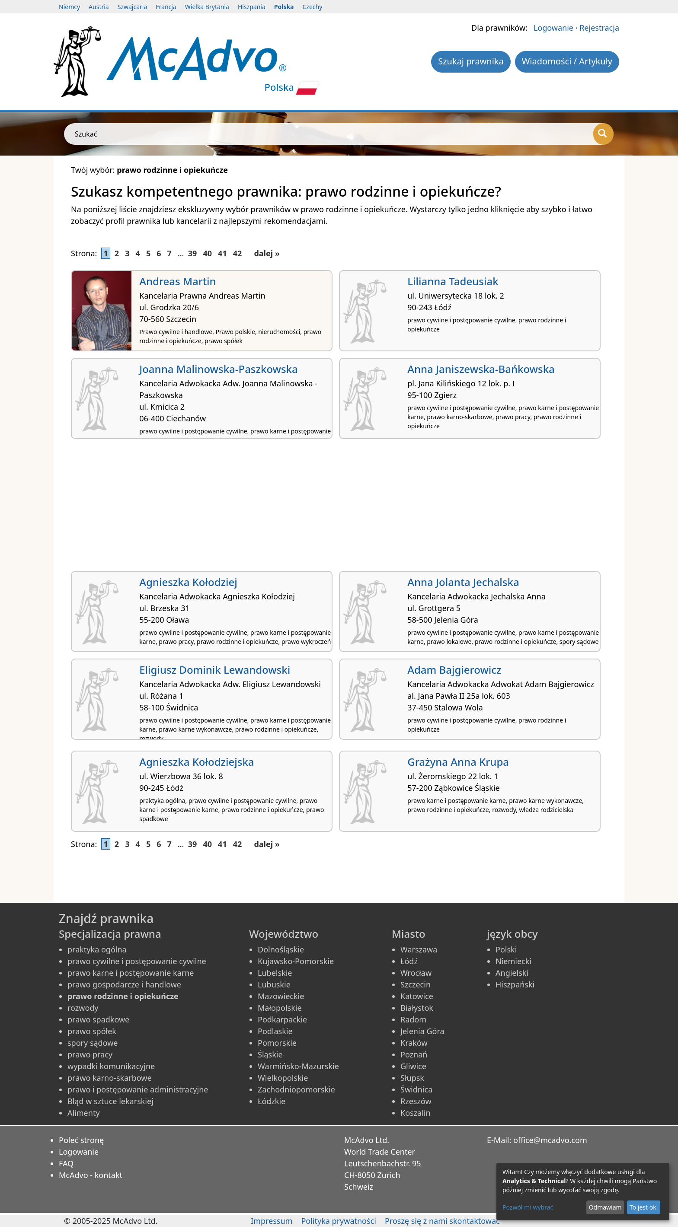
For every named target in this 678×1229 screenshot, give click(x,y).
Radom (413, 1019)
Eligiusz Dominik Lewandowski (214, 669)
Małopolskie (280, 1008)
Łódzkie (271, 1101)
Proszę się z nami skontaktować (442, 1221)
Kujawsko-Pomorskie (296, 961)
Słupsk (412, 1078)
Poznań (413, 1054)
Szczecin (415, 984)
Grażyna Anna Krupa (458, 762)
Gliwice (413, 1066)
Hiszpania (251, 7)
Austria (99, 7)
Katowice (416, 996)
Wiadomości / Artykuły (567, 61)
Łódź (409, 961)
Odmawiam (605, 1207)
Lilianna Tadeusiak (452, 281)
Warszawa (418, 949)
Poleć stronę (81, 1140)
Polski (506, 949)
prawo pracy (89, 1054)
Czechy (313, 7)
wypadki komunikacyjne (111, 1066)
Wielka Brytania (207, 7)
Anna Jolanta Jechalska (463, 582)
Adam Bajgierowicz (454, 669)
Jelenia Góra (422, 1031)
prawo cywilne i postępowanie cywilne (136, 961)
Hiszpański (515, 984)
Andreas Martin (177, 281)
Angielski (512, 973)
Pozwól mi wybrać (527, 1207)
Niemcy (69, 7)
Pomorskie (277, 1043)
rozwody (83, 1008)
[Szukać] (603, 134)
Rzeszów (416, 1101)
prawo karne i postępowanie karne (130, 973)
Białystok (416, 1008)
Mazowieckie (281, 996)
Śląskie (270, 1054)
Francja (166, 7)
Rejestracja (599, 27)
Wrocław (416, 973)
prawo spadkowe (98, 1019)
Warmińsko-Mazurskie (298, 1066)
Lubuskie (274, 984)
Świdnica (416, 1089)
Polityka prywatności (338, 1221)
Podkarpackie (282, 1019)
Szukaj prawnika (471, 61)
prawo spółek (91, 1031)
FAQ (66, 1163)
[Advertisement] (330, 508)
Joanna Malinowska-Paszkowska (218, 369)
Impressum (271, 1221)
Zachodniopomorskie (296, 1089)
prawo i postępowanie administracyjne (137, 1089)
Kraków (414, 1043)
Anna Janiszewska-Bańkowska (481, 369)
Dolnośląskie (281, 949)
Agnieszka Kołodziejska (196, 762)
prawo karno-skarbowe (109, 1078)
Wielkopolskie (283, 1078)
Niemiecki (513, 961)
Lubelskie (275, 973)
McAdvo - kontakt (90, 1175)
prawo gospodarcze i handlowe (124, 984)
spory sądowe (92, 1043)
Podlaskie (275, 1031)
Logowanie (553, 27)
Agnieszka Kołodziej (188, 582)
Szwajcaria (132, 7)
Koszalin (415, 1113)
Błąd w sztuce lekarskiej (110, 1101)
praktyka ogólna (97, 949)
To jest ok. (644, 1207)
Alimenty (83, 1113)
